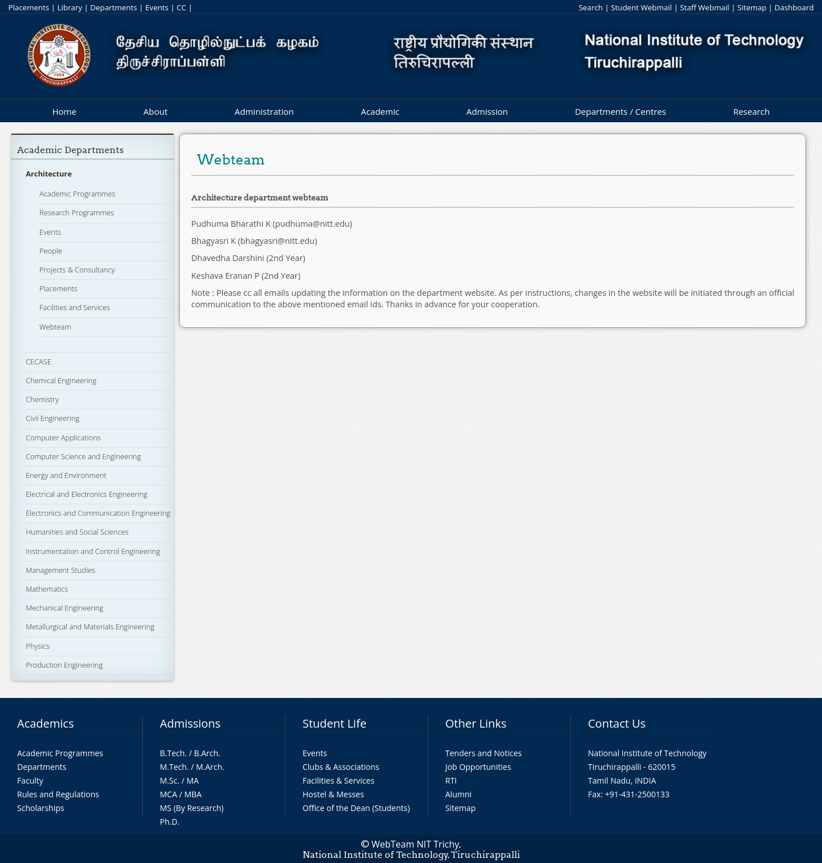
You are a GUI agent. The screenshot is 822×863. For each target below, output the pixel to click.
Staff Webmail (704, 7)
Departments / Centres (620, 111)
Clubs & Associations (341, 766)
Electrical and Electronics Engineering (86, 494)
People (50, 251)
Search (591, 7)
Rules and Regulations (58, 794)
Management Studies (60, 570)
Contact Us (617, 723)
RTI (451, 780)
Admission (487, 111)
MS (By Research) (192, 807)
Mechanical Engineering (64, 608)
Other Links (475, 723)
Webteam (55, 327)
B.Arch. (207, 753)
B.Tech (172, 753)
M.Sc (169, 780)
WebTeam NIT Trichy (416, 844)
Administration (264, 111)
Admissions (190, 723)
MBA (193, 794)
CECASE (38, 361)
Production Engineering (64, 665)
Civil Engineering (52, 418)
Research (751, 111)
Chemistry (42, 399)
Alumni (458, 794)
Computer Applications (63, 437)
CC (181, 7)
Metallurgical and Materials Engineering (90, 626)
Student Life (334, 723)
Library (69, 7)
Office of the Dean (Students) (356, 807)
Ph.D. (170, 821)
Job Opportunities (478, 766)
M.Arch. (210, 766)
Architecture (49, 173)
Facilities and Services (74, 307)
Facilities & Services (338, 780)
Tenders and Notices (483, 753)
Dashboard (794, 7)
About (155, 111)
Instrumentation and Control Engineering (93, 551)
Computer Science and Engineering (83, 456)
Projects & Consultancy (77, 269)
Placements (28, 7)
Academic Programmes (77, 193)
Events (156, 7)
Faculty (30, 780)
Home (64, 111)
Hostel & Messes (333, 794)
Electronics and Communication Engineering (98, 513)
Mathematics (47, 589)
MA (193, 780)
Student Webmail (641, 7)
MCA (168, 794)
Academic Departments (70, 149)
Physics (38, 646)
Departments (113, 7)
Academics (45, 723)
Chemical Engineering (61, 380)
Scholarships (40, 807)
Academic (380, 111)
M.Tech (173, 766)
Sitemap (752, 7)
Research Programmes (76, 212)
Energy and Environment (66, 475)
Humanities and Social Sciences (77, 532)
